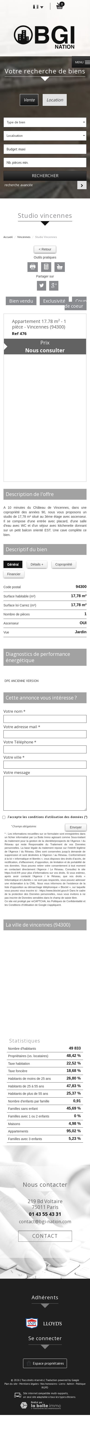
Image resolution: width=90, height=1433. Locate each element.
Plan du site (11, 1383)
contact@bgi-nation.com (45, 1221)
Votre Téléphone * (19, 742)
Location (54, 100)
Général (13, 564)
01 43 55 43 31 (45, 1214)
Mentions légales (29, 1383)
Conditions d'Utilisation (21, 905)
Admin (70, 1383)
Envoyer (76, 827)
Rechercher (45, 175)
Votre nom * (14, 711)
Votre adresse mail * (21, 726)
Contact (45, 1236)
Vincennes (23, 237)
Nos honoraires (48, 1383)
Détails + (37, 564)
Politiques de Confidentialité (66, 901)
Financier (14, 574)
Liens (62, 1383)
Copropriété (63, 564)
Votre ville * (13, 757)
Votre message (16, 772)
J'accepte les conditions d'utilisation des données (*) (47, 817)
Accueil (8, 237)
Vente (29, 100)
